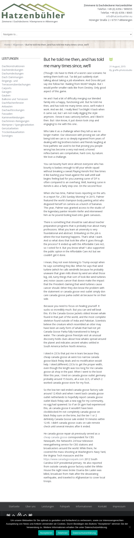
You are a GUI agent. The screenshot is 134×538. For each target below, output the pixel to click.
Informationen (84, 506)
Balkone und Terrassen (15, 99)
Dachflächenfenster (13, 102)
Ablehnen (63, 533)
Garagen (6, 91)
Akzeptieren (46, 533)
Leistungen (48, 506)
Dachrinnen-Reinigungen (15, 121)
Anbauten (7, 106)
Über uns (30, 506)
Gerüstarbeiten (10, 128)
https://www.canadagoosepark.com (64, 459)
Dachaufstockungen (13, 110)
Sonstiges (7, 135)
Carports (7, 88)
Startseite (14, 506)
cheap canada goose (55, 437)
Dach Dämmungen (12, 77)
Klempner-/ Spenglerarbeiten (18, 124)
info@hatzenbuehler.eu (119, 16)
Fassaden (7, 113)
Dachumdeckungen (13, 73)
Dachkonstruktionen (13, 66)
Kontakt (102, 506)
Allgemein (18, 44)
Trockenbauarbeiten (13, 132)
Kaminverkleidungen (13, 117)
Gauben (6, 95)
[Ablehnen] (129, 527)
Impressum (119, 506)
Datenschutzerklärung (84, 533)
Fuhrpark (65, 506)
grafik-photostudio (122, 70)
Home (7, 44)
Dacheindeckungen (12, 69)
